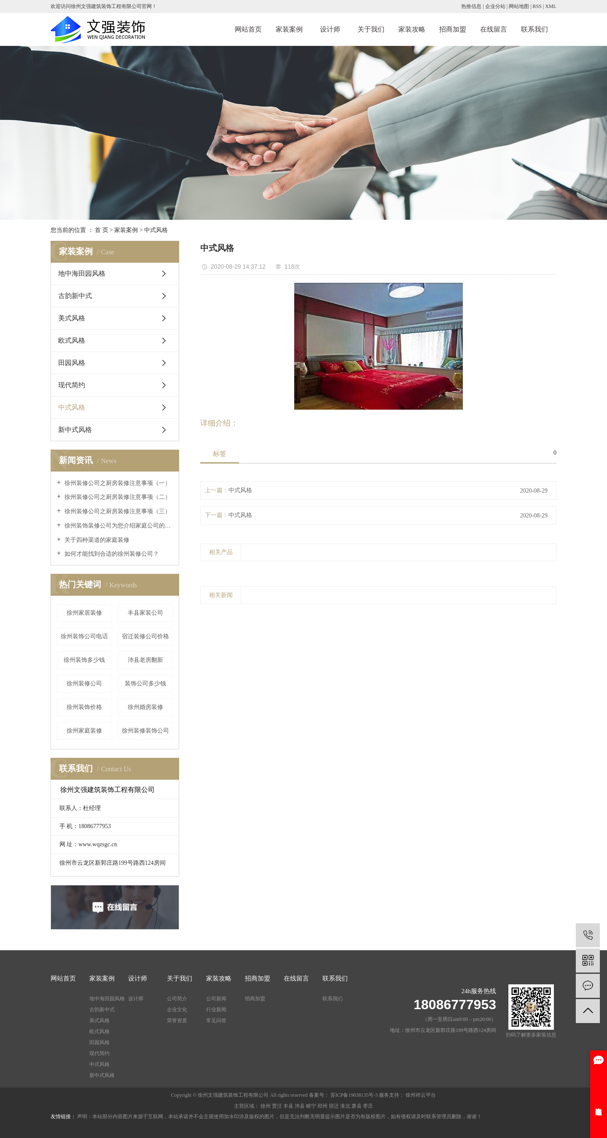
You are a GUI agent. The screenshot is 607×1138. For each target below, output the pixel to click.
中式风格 (156, 230)
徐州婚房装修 (145, 707)
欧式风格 (71, 340)
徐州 (266, 1106)
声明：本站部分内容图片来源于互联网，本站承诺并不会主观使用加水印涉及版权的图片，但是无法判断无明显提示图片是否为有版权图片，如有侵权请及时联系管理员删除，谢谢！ (279, 1116)
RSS (537, 6)
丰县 (288, 1106)
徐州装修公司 (84, 683)
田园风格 (71, 362)
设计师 (330, 29)
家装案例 (289, 29)
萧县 (357, 1106)
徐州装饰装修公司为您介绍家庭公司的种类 (118, 525)
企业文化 (177, 1010)
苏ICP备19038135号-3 (354, 1095)
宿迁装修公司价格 (145, 636)
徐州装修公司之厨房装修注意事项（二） (117, 497)
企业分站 (495, 6)
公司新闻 (216, 999)
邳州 (322, 1106)
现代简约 (71, 385)
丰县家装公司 (145, 613)
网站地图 (519, 6)
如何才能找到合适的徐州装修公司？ (111, 554)
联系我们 (534, 29)
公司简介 (177, 999)
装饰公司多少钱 (145, 683)
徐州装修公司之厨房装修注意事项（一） (117, 483)
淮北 (345, 1106)
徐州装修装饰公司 (145, 731)
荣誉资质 (177, 1020)
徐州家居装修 (84, 613)
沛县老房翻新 (145, 660)
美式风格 (71, 318)
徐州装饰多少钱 (84, 660)
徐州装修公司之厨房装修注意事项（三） (117, 511)
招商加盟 (452, 29)
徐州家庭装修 (84, 731)
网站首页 (248, 29)
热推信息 (471, 6)
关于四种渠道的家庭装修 (96, 540)
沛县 (300, 1106)
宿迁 (334, 1106)
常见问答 (216, 1020)
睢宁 (311, 1106)
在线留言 (493, 29)
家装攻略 (411, 29)
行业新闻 (216, 1010)
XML (550, 6)
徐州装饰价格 (84, 707)
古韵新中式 (75, 295)
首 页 (101, 230)
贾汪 (277, 1106)
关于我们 (370, 29)
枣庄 (368, 1106)
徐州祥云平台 (420, 1095)
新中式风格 (75, 429)
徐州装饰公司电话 (84, 636)
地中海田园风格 (81, 273)
